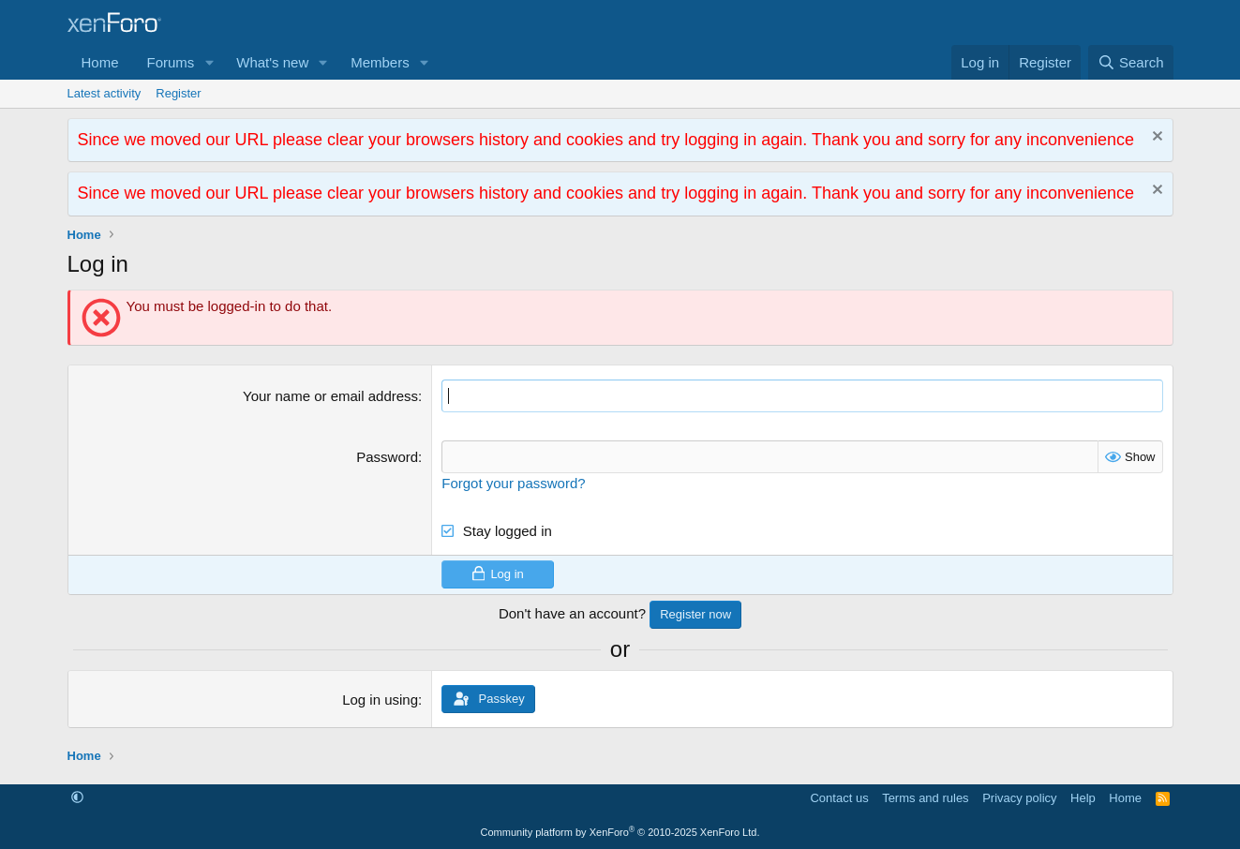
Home (100, 62)
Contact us (839, 798)
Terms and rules (925, 798)
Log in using (380, 700)
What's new (272, 62)
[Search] (1130, 62)
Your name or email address (330, 396)
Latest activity (104, 93)
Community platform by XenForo (620, 832)
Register (178, 93)
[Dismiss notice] (1155, 138)
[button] (209, 62)
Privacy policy (1019, 798)
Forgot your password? (513, 483)
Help (1083, 798)
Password (387, 457)
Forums (171, 62)
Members (380, 62)
